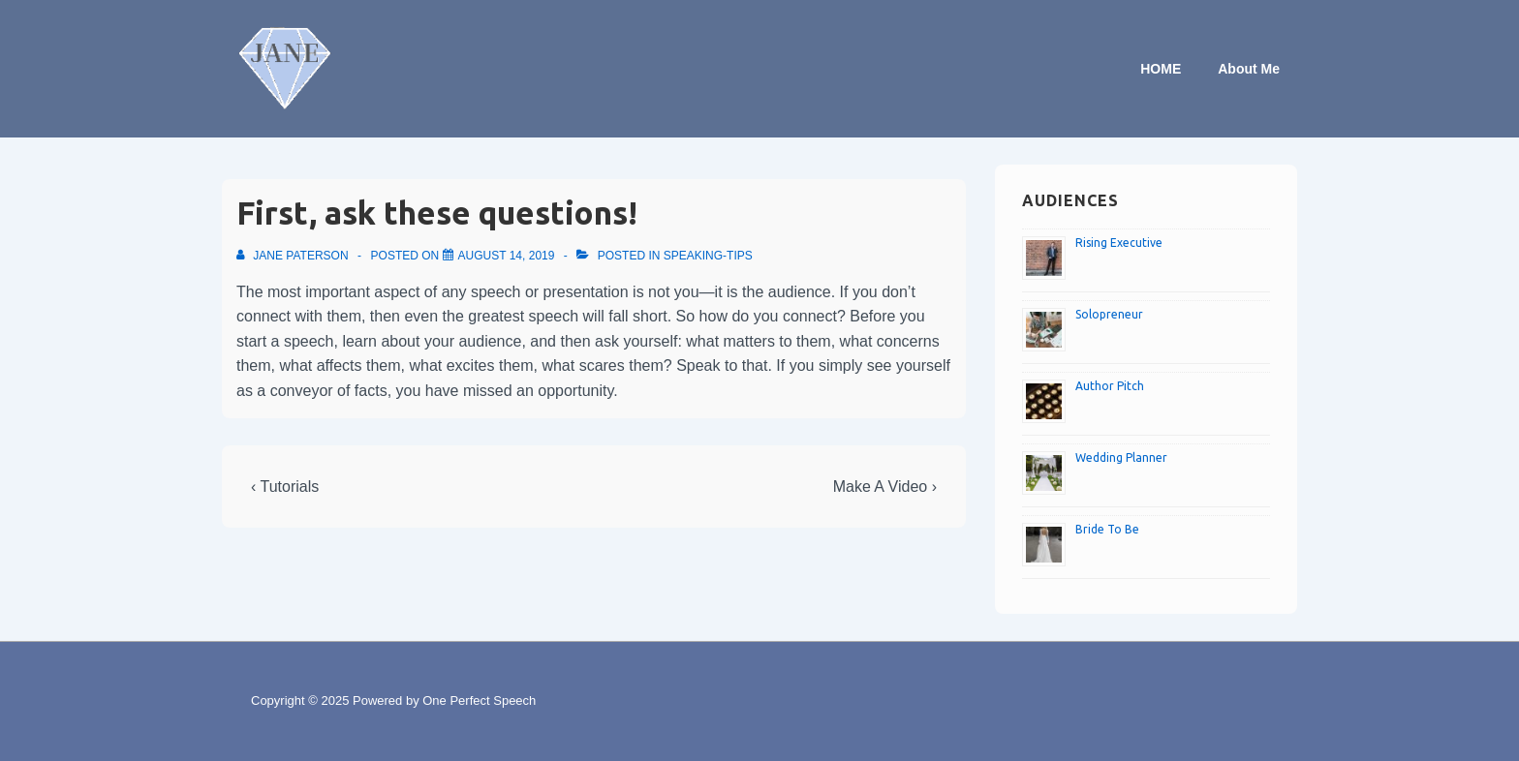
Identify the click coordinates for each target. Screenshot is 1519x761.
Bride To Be (1107, 529)
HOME (1160, 68)
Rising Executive (1118, 242)
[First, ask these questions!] (506, 255)
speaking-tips (708, 255)
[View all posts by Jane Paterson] (294, 255)
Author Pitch (1109, 386)
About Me (1249, 68)
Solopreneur (1109, 314)
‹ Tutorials (285, 486)
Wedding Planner (1121, 457)
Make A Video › (885, 486)
